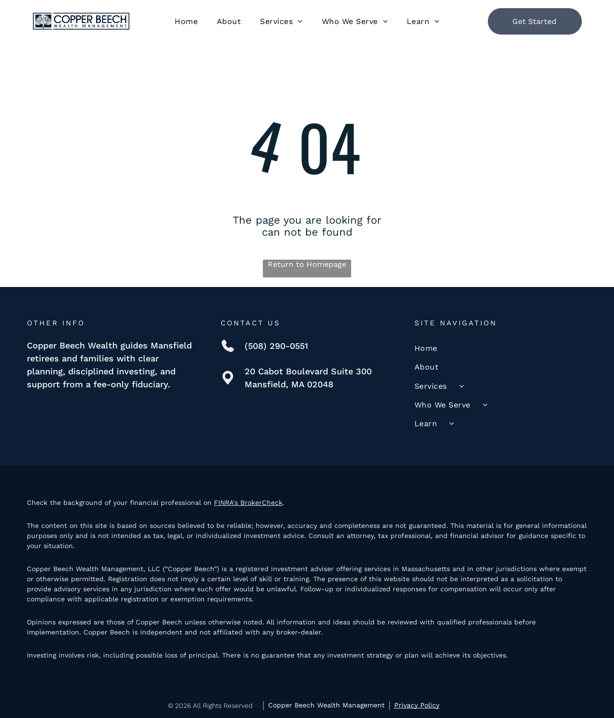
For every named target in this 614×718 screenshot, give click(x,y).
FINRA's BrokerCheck (248, 502)
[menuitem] (186, 21)
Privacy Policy (416, 705)
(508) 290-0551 (276, 346)
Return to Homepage (307, 264)
